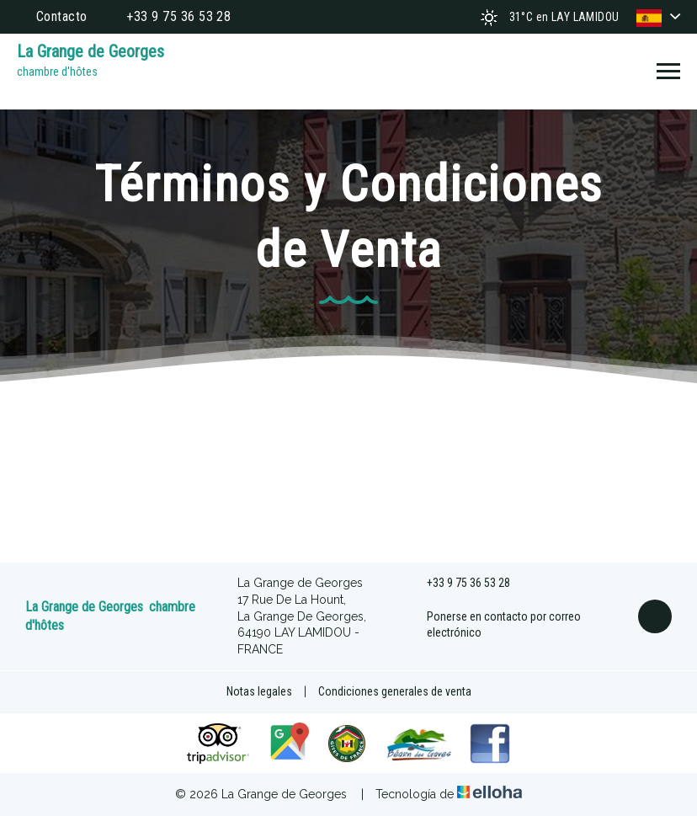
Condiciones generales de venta (394, 691)
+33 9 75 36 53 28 (458, 583)
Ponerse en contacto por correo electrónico (494, 625)
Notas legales (259, 691)
